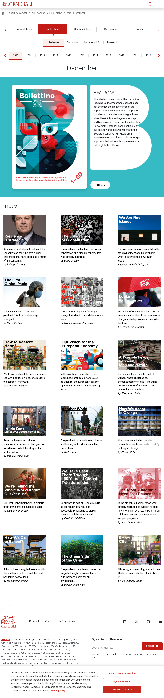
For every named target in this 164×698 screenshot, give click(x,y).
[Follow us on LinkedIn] (124, 621)
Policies (140, 29)
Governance (111, 29)
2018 (42, 55)
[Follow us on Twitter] (136, 621)
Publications (38, 13)
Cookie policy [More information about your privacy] (57, 690)
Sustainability (82, 29)
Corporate (72, 42)
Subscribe (152, 646)
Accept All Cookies (122, 690)
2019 (29, 55)
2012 (121, 55)
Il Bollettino (55, 13)
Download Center (18, 13)
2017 (55, 55)
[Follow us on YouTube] (160, 621)
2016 (68, 55)
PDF (100, 185)
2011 (135, 55)
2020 (69, 13)
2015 (82, 55)
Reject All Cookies (122, 681)
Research (112, 42)
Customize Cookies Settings (122, 673)
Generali (5, 639)
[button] (5, 29)
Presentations (23, 29)
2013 (108, 55)
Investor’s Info (92, 42)
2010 (148, 55)
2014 (95, 55)
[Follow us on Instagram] (148, 621)
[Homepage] (3, 13)
